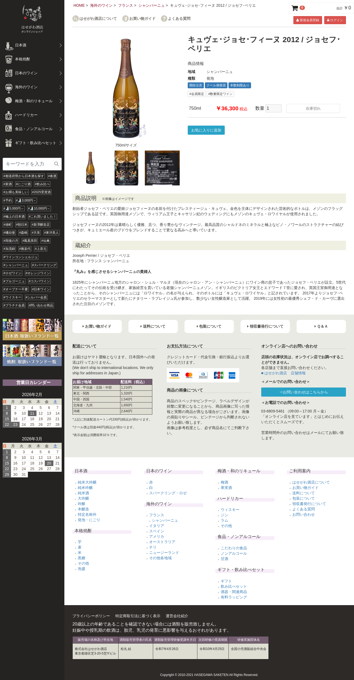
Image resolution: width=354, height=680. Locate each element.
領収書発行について (309, 504)
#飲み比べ (42, 184)
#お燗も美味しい (15, 192)
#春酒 (52, 176)
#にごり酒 (23, 184)
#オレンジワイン (38, 273)
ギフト (226, 581)
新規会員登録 (307, 20)
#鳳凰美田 (30, 241)
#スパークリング (44, 265)
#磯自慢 (9, 233)
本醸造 (83, 509)
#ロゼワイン (12, 273)
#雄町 (7, 224)
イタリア (156, 526)
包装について (303, 498)
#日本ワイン (41, 289)
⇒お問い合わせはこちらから (303, 392)
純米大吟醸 (87, 482)
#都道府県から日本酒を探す (23, 176)
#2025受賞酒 (41, 192)
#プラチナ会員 (14, 305)
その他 (83, 563)
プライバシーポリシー (91, 616)
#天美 (36, 233)
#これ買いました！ (43, 216)
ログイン (335, 20)
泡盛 (81, 568)
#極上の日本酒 (14, 216)
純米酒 (83, 493)
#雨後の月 (10, 241)
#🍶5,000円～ (13, 208)
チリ (153, 547)
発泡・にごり (89, 520)
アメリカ (156, 536)
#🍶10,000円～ (39, 208)
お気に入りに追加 (206, 130)
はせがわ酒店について (98, 19)
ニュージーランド (164, 552)
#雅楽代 (25, 249)
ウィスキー (230, 509)
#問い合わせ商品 (41, 305)
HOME (79, 5)
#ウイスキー (12, 297)
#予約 (7, 200)
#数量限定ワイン (220, 94)
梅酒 (224, 482)
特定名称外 (87, 514)
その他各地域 (160, 558)
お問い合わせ (303, 514)
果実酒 (226, 487)
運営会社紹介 (177, 616)
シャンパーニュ (151, 5)
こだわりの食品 (234, 548)
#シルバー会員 (36, 297)
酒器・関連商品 (234, 592)
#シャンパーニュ (15, 265)
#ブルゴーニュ (14, 281)
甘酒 (224, 559)
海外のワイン (101, 5)
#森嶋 (23, 233)
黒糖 (81, 558)
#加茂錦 (9, 249)
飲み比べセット (234, 586)
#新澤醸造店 (41, 224)
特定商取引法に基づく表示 (137, 616)
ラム (224, 520)
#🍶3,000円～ (26, 200)
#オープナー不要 (15, 289)
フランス (125, 5)
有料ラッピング (234, 597)
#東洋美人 (51, 233)
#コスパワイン (39, 281)
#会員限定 (196, 94)
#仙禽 (45, 241)
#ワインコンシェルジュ (20, 257)
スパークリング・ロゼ (168, 493)
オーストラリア (162, 542)
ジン (224, 515)
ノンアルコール (234, 553)
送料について (303, 493)
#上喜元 (40, 249)
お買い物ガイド (142, 19)
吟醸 (81, 504)
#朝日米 (22, 224)
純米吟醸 (85, 487)
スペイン (156, 531)
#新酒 (7, 184)
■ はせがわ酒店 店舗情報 (283, 373)
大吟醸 (83, 498)
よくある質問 (179, 19)
